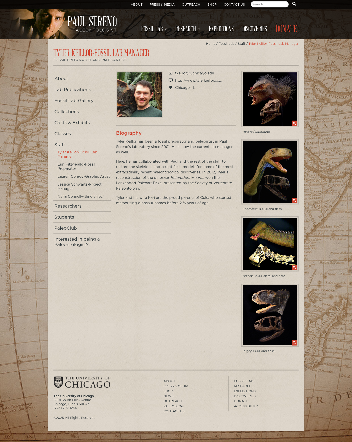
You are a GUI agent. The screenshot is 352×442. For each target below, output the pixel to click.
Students (64, 217)
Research (185, 29)
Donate (286, 29)
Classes (62, 133)
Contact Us (234, 4)
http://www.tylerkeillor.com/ (199, 80)
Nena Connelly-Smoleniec (80, 196)
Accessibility (246, 406)
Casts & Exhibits (72, 122)
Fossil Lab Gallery (74, 100)
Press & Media (162, 4)
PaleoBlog (173, 406)
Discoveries (254, 29)
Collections (66, 111)
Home (210, 43)
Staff (241, 43)
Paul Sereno (86, 26)
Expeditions (221, 29)
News (168, 396)
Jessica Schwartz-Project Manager (79, 186)
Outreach (191, 4)
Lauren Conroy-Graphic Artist (83, 176)
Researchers (67, 206)
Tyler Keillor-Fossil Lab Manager (77, 154)
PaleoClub (65, 228)
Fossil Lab (152, 29)
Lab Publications (72, 89)
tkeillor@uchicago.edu (194, 73)
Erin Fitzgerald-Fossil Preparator (76, 166)
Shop (212, 4)
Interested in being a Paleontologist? (77, 241)
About (137, 4)
